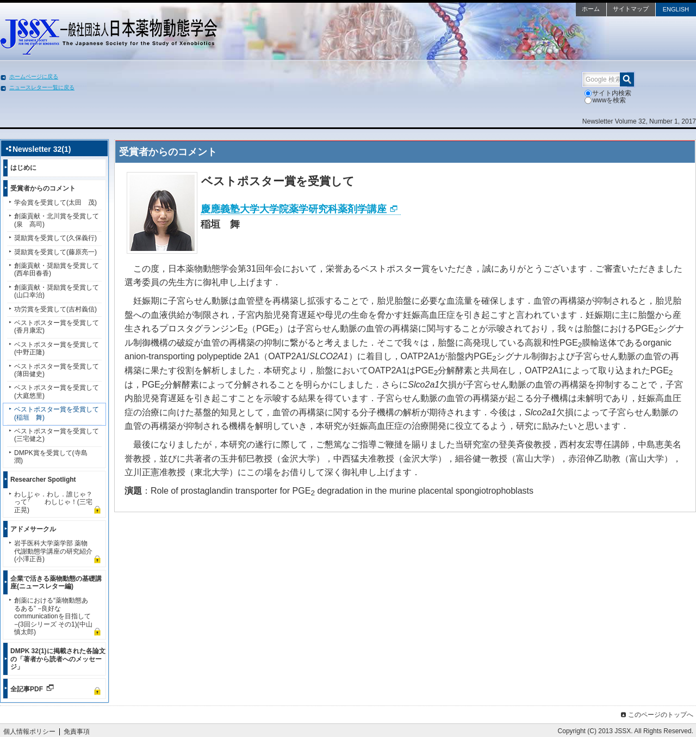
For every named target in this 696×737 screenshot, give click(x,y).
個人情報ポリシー (29, 731)
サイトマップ (631, 8)
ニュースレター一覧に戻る (41, 87)
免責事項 (77, 731)
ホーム (591, 8)
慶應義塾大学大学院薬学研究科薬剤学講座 (294, 209)
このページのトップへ (656, 714)
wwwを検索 (605, 100)
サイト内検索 (608, 93)
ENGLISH (676, 9)
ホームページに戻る (33, 76)
